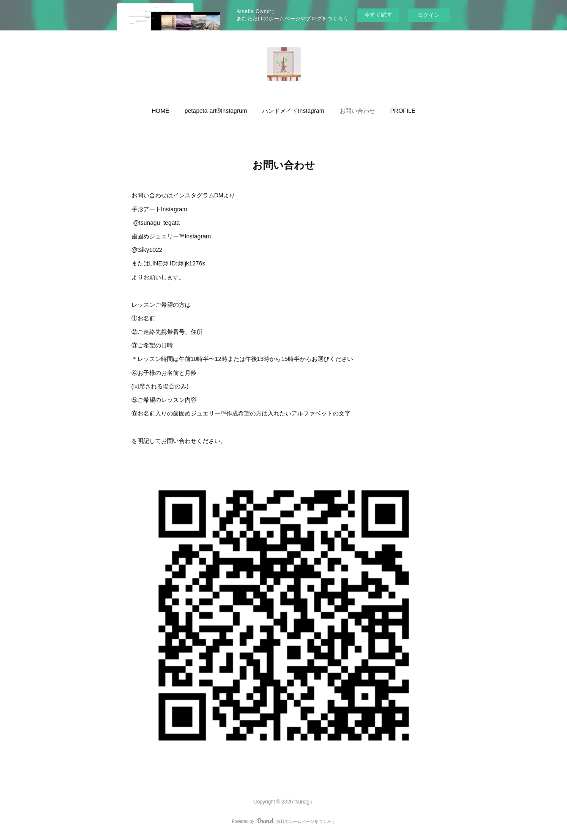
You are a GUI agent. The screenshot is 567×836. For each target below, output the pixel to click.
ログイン (429, 15)
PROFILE (403, 110)
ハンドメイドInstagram (293, 110)
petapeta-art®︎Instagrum (215, 110)
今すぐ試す (378, 14)
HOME (160, 110)
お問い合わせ (357, 110)
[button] (160, 110)
